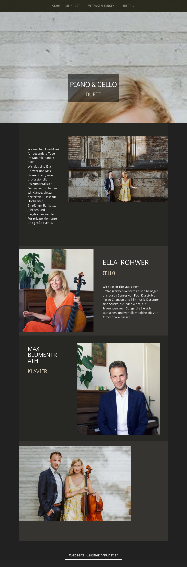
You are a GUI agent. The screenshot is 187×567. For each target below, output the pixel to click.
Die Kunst (72, 6)
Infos (127, 6)
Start (56, 6)
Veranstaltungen (101, 6)
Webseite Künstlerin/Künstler (93, 555)
